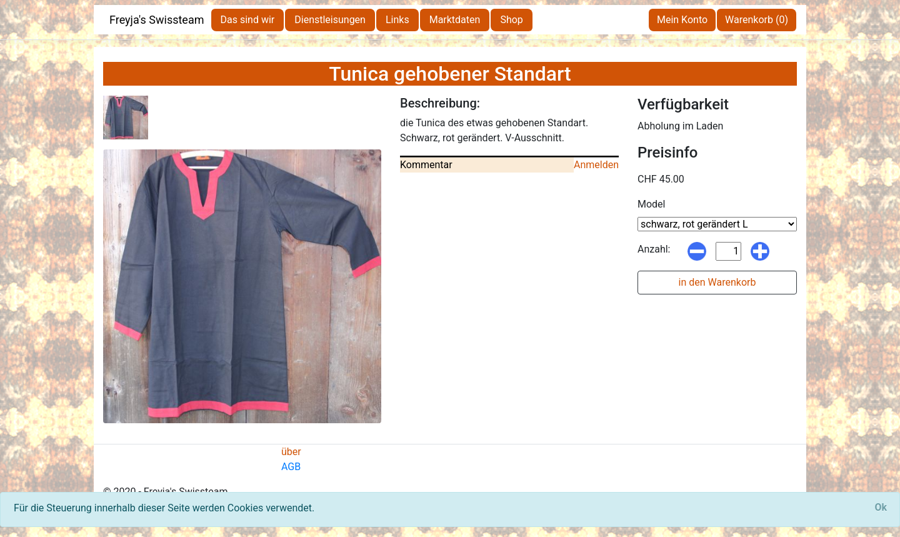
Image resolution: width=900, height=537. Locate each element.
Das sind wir (248, 20)
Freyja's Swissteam (156, 19)
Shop (511, 20)
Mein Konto (682, 20)
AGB (291, 467)
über (291, 452)
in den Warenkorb (717, 282)
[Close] (880, 508)
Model (652, 204)
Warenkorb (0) (756, 20)
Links (397, 20)
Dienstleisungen (330, 20)
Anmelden (596, 165)
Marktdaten (455, 20)
